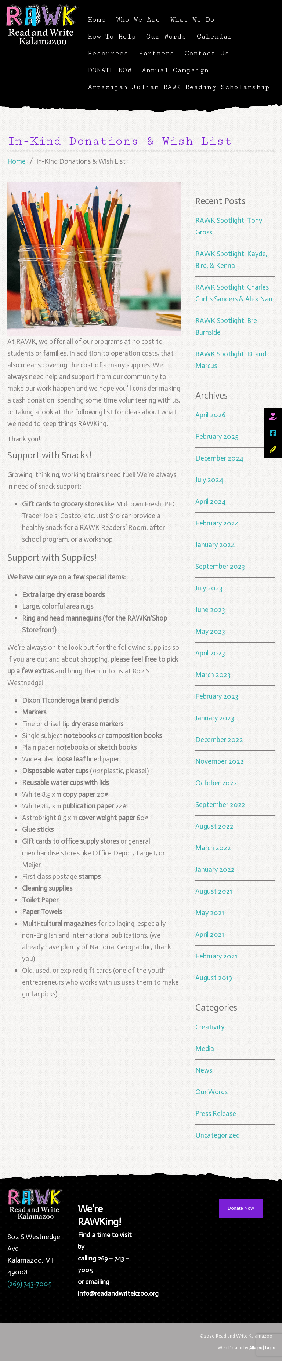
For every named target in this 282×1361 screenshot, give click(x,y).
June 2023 (210, 609)
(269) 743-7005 (29, 1284)
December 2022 (219, 739)
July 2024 (209, 480)
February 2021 (216, 956)
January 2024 (215, 545)
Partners (156, 53)
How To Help (112, 36)
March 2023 (213, 674)
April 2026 (210, 415)
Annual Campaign (175, 70)
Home (97, 19)
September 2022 (220, 804)
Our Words (166, 36)
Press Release (215, 1113)
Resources (108, 53)
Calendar (214, 36)
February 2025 (216, 436)
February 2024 (217, 523)
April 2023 (210, 653)
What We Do (192, 19)
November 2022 (219, 761)
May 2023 (210, 631)
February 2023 (216, 696)
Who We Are (138, 19)
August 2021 (213, 891)
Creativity (209, 1027)
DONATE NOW (109, 70)
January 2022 (215, 869)
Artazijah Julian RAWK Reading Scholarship (179, 87)
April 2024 (210, 501)
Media (204, 1048)
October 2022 (216, 783)
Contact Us (207, 53)
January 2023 (214, 718)
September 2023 (220, 566)
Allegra (255, 1347)
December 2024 (219, 458)
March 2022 (213, 848)
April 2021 (209, 934)
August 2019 (213, 978)
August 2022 (214, 826)
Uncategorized (217, 1135)
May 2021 (209, 913)
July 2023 (209, 588)
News (203, 1070)
